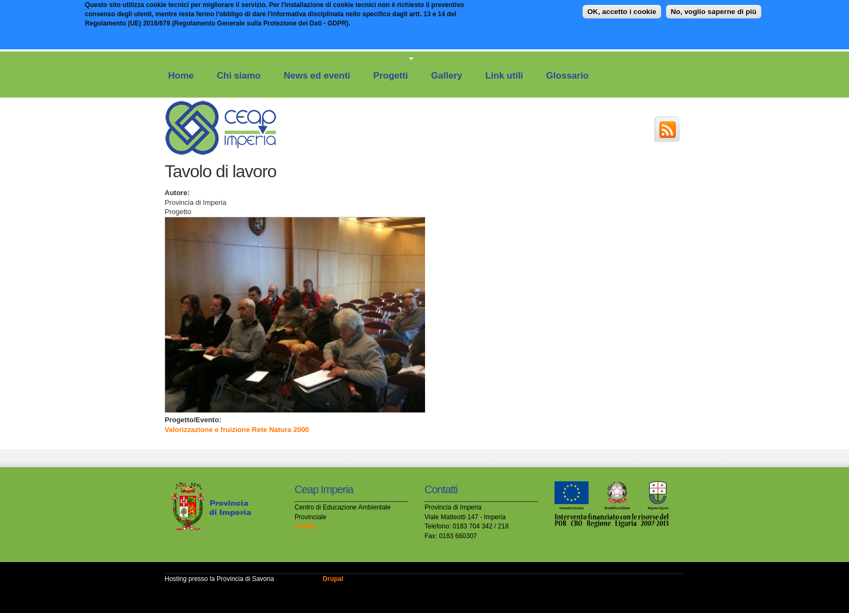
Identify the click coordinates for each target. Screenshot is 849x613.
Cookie (305, 526)
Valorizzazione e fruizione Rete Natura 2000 (237, 429)
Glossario (567, 75)
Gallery (446, 75)
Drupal (333, 579)
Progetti (388, 68)
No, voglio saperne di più (713, 9)
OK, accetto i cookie (621, 9)
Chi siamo (238, 75)
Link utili (504, 75)
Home (181, 75)
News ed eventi (317, 75)
